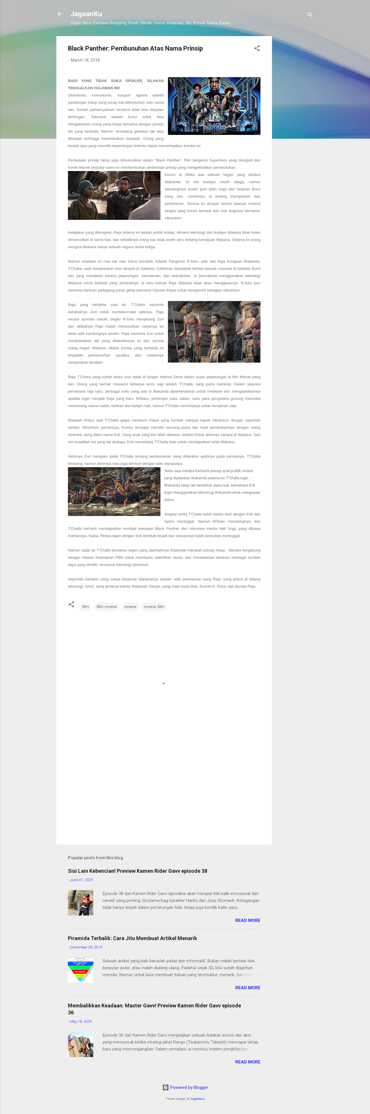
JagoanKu (86, 14)
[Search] (310, 16)
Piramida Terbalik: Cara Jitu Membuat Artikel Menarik (132, 938)
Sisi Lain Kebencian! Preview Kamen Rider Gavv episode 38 (137, 871)
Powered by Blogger (185, 1087)
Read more (247, 920)
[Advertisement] (295, 122)
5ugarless (198, 1099)
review (130, 606)
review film (154, 606)
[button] (257, 49)
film (85, 606)
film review (107, 606)
